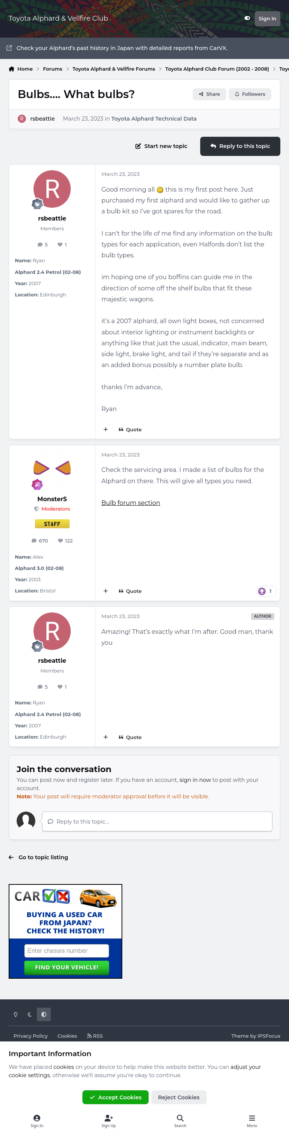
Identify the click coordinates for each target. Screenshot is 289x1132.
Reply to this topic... (78, 821)
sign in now (195, 780)
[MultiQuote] (106, 429)
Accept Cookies (115, 1097)
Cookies (67, 1036)
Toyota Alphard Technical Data (154, 118)
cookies (63, 1067)
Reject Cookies (178, 1097)
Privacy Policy (31, 1036)
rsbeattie (42, 118)
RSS (95, 1036)
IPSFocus (268, 1036)
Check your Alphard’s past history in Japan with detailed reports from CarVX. (116, 48)
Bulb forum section (130, 502)
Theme (240, 1036)
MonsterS (52, 499)
